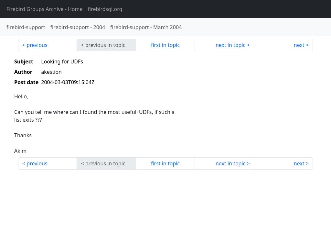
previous (37, 45)
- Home (44, 9)
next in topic (230, 45)
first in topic (165, 45)
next (299, 45)
